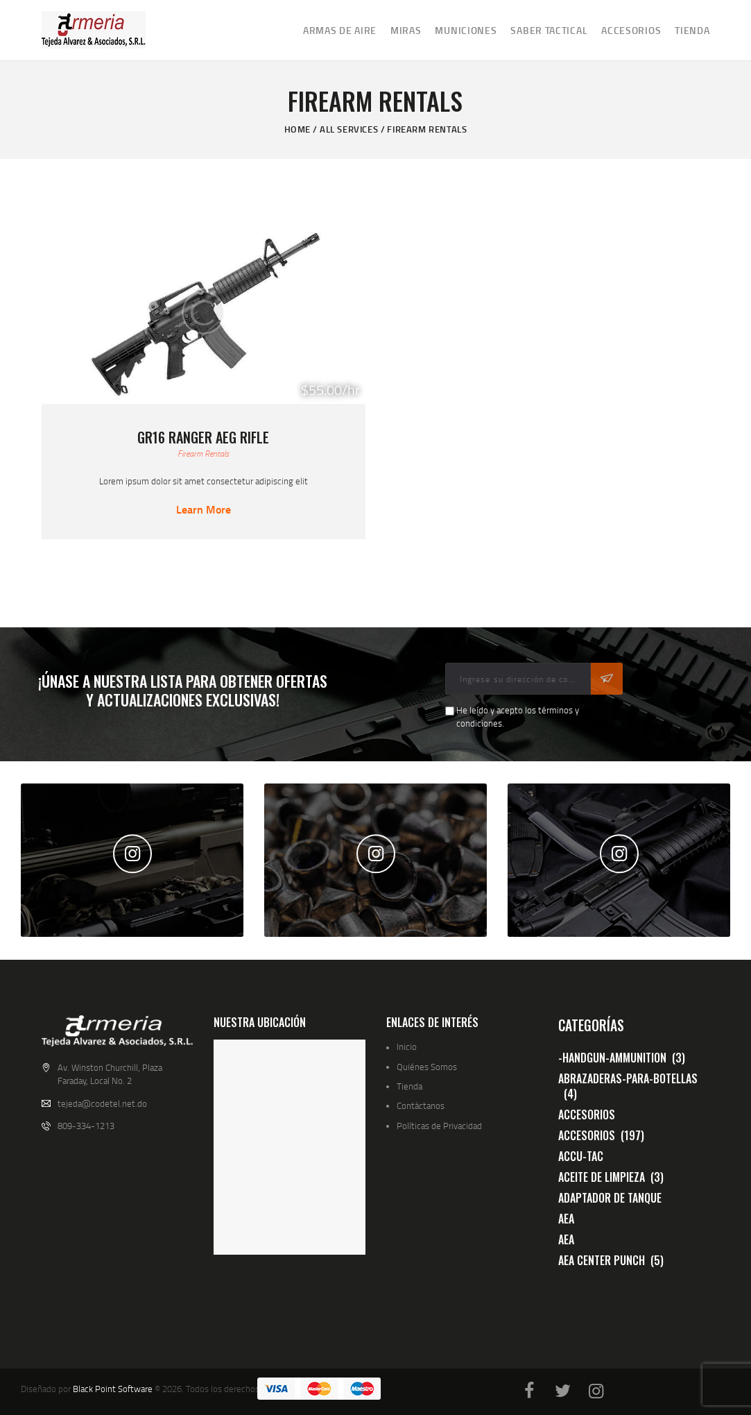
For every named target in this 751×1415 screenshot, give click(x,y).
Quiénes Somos (427, 1066)
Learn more (203, 509)
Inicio (407, 1046)
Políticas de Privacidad (439, 1125)
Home (297, 129)
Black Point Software (113, 1388)
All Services (349, 129)
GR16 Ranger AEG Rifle (203, 437)
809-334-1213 (86, 1125)
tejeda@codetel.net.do (102, 1103)
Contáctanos (420, 1105)
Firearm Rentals (203, 453)
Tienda (409, 1086)
